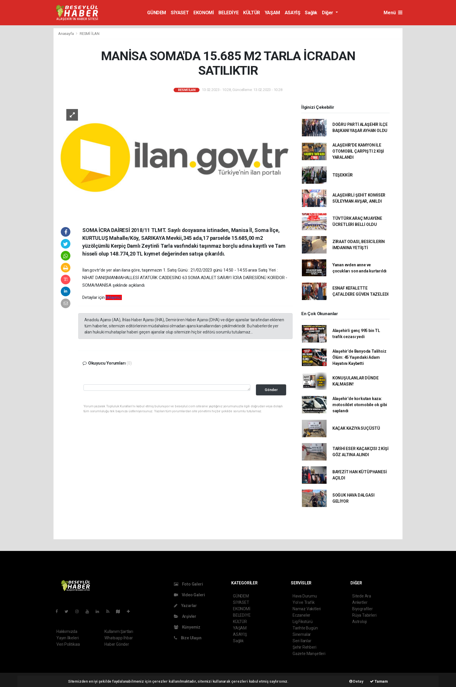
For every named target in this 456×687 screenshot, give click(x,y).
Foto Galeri (188, 584)
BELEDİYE (228, 12)
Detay (356, 681)
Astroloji (359, 621)
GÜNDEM (156, 12)
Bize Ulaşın (188, 638)
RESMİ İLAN (89, 33)
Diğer (328, 12)
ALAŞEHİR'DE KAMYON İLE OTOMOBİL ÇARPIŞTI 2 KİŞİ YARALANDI (358, 151)
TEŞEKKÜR (342, 175)
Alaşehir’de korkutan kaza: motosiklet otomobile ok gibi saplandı (359, 404)
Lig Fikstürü (303, 621)
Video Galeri (189, 595)
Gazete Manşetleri (309, 653)
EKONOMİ (203, 12)
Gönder (271, 390)
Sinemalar (302, 634)
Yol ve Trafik (304, 602)
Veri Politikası (68, 644)
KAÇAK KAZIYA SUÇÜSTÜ (356, 428)
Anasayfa (66, 33)
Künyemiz (187, 627)
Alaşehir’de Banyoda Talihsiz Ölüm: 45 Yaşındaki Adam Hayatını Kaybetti (359, 357)
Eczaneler (301, 615)
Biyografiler (362, 608)
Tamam (379, 681)
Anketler (359, 602)
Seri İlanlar (302, 640)
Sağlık (311, 12)
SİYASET (180, 12)
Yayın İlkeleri (67, 638)
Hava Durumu (305, 596)
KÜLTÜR (251, 12)
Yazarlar (185, 605)
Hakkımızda (66, 631)
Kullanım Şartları (118, 631)
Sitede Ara (361, 596)
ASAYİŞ (292, 12)
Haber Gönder (116, 644)
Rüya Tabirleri (364, 615)
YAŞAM (272, 12)
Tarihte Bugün (305, 628)
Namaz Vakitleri (307, 608)
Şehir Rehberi (304, 647)
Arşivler (185, 616)
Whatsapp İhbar (118, 638)
